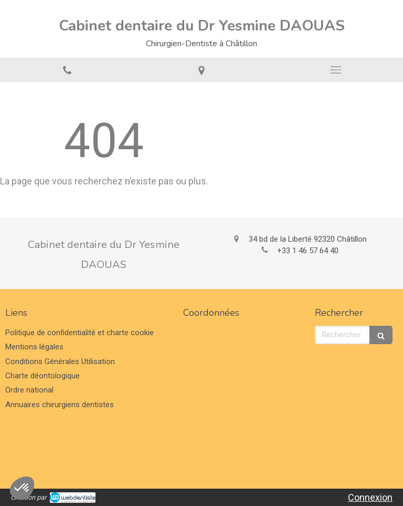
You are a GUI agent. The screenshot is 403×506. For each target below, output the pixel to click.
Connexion (370, 497)
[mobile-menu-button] (336, 69)
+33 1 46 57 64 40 (307, 250)
